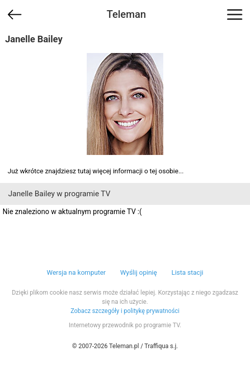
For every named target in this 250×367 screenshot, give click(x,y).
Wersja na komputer (76, 272)
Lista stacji (187, 272)
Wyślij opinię (138, 272)
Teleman (126, 14)
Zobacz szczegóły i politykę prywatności (125, 310)
